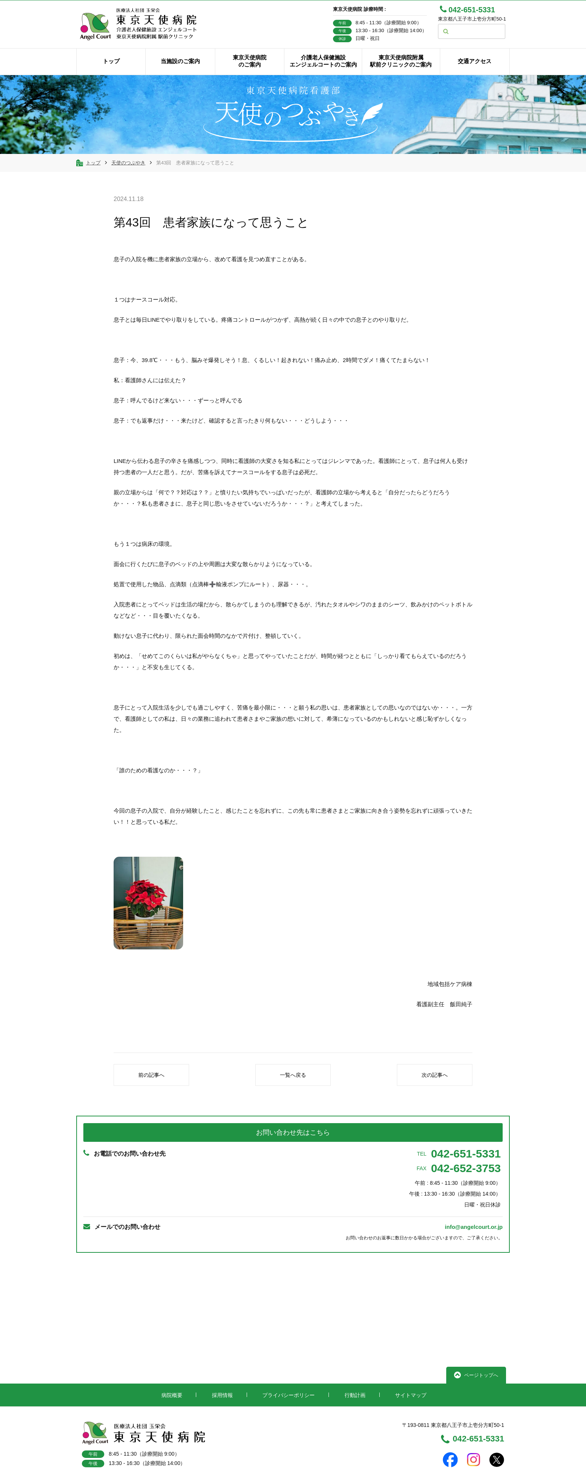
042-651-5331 (459, 1164)
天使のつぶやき (128, 173)
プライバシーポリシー (288, 1358)
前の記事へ (151, 1086)
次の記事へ (435, 1086)
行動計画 (352, 1358)
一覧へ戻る (293, 1086)
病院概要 (174, 1358)
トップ (93, 173)
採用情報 (223, 1358)
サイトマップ (406, 1358)
